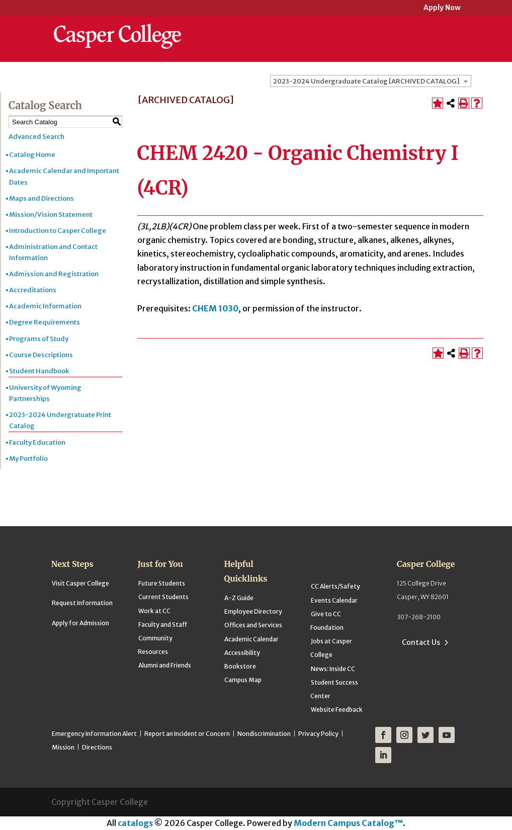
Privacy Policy (318, 733)
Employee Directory (253, 611)
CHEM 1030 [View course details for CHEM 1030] (215, 308)
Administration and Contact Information (53, 252)
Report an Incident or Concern (187, 733)
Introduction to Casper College (57, 230)
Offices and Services (253, 625)
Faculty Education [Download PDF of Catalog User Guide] (37, 442)
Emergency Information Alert (94, 733)
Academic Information (45, 306)
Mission (63, 747)
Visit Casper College (80, 583)
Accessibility (242, 652)
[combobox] (370, 81)
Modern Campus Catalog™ (348, 823)
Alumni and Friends (164, 665)
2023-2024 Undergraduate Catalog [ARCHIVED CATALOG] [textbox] (366, 81)
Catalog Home (32, 154)
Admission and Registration (54, 274)
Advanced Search (36, 136)
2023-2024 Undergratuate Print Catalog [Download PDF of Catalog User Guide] (60, 420)
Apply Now (442, 8)
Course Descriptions (41, 355)
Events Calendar (334, 600)
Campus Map (243, 680)
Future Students (161, 583)
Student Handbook (39, 371)
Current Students (163, 597)
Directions (97, 747)
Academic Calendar (251, 639)
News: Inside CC (333, 669)
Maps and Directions (41, 198)
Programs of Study (38, 339)
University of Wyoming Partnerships (45, 393)
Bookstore (240, 666)
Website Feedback (337, 709)
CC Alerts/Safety (335, 586)
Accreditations (32, 290)
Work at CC (154, 611)
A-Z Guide (238, 598)
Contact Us (421, 642)
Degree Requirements (44, 322)
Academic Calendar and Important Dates (64, 176)
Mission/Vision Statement (51, 214)
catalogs (135, 823)
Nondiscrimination (264, 733)
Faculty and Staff (162, 624)
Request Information (82, 603)
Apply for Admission (80, 623)
